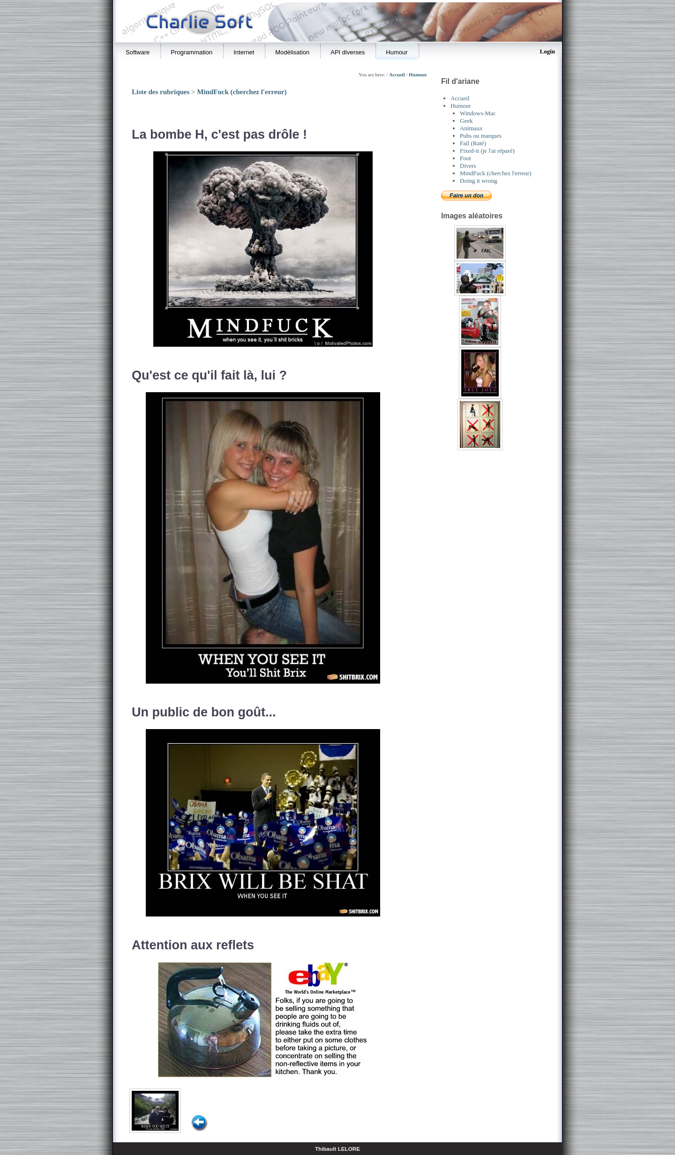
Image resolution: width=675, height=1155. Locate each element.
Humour (418, 74)
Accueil (397, 74)
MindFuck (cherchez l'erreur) (241, 92)
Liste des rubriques (160, 92)
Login (547, 51)
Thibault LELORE (337, 1149)
